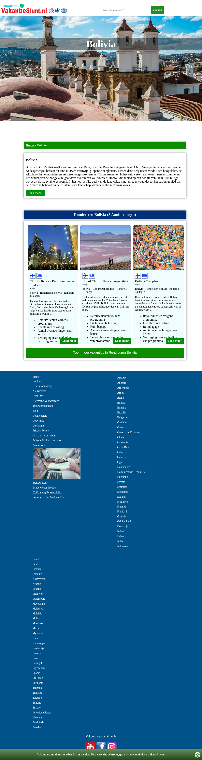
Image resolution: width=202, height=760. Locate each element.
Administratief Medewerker (48, 497)
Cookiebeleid (40, 415)
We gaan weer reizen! (44, 435)
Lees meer (34, 193)
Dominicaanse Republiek (131, 471)
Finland (121, 506)
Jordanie (37, 573)
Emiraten (122, 486)
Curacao (121, 457)
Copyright (38, 420)
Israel (36, 559)
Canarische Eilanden (128, 432)
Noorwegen (39, 643)
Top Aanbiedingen (43, 405)
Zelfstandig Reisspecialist (47, 440)
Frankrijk (122, 511)
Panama (37, 653)
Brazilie (121, 412)
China (120, 437)
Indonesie (122, 546)
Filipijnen (122, 501)
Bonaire (121, 407)
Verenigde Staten (42, 712)
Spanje (36, 672)
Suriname (38, 682)
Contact (37, 381)
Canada (121, 427)
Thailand (37, 692)
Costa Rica (123, 447)
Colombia (122, 442)
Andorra (121, 382)
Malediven (38, 608)
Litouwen (38, 593)
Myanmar (38, 633)
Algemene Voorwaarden (46, 400)
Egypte (121, 481)
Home (30, 145)
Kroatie (37, 583)
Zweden (37, 727)
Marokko (38, 623)
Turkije (37, 707)
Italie (35, 564)
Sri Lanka (38, 677)
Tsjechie (37, 697)
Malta (36, 618)
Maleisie (37, 613)
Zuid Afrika (39, 722)
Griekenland (124, 521)
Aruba (120, 392)
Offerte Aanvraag (42, 386)
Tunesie (37, 702)
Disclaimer (39, 425)
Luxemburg (39, 598)
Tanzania (37, 687)
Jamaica (37, 569)
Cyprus (121, 462)
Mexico (37, 628)
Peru (35, 658)
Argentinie (123, 387)
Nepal (36, 638)
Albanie (121, 377)
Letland (37, 588)
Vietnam (37, 717)
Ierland (121, 531)
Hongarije (122, 526)
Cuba (120, 452)
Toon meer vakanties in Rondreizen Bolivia (105, 352)
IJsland (121, 536)
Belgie (120, 397)
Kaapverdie (39, 578)
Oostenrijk (38, 648)
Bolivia (121, 402)
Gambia (121, 516)
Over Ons (38, 395)
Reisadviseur (40, 482)
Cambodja (123, 422)
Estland (121, 496)
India (120, 541)
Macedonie (39, 603)
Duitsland (122, 476)
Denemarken (124, 467)
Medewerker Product (44, 487)
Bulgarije (122, 417)
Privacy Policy (41, 430)
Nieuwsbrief (39, 391)
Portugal (37, 663)
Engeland (122, 491)
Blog (35, 410)
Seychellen (39, 668)
